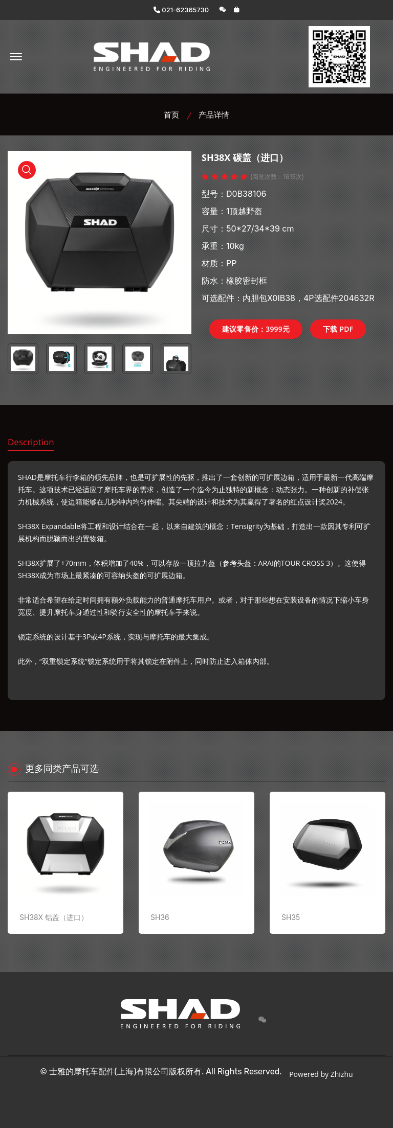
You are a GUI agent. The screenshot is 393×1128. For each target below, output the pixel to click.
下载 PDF (338, 329)
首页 (171, 114)
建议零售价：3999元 (256, 329)
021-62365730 (181, 10)
